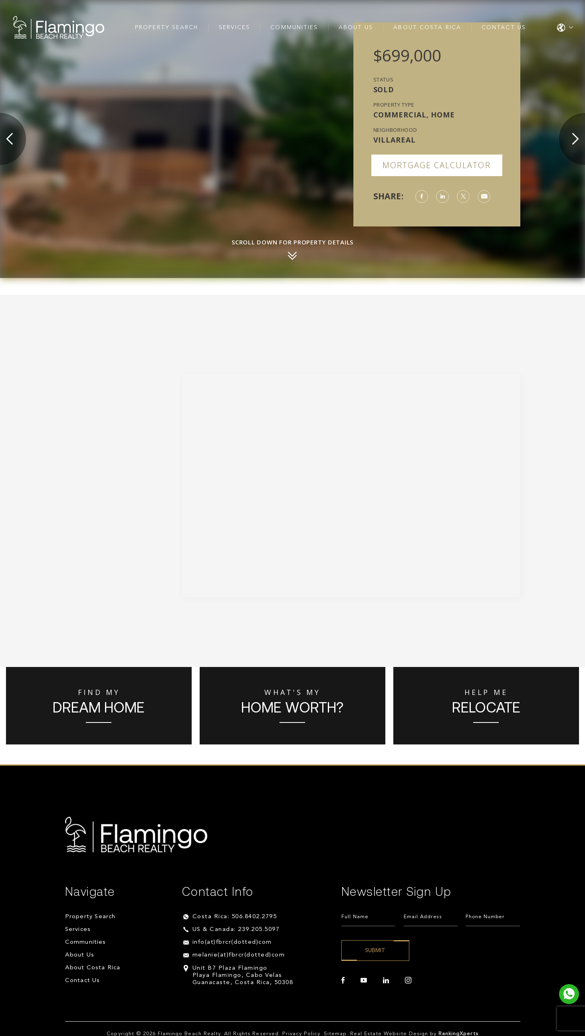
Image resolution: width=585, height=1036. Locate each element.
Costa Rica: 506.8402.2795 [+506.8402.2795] (234, 917)
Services (234, 27)
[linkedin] (386, 980)
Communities (294, 27)
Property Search (166, 27)
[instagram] (408, 980)
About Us (356, 27)
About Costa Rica (427, 27)
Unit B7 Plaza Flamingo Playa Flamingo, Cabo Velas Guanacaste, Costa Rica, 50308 (242, 975)
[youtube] (364, 980)
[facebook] (343, 980)
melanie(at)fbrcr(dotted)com (238, 955)
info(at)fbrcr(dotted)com (232, 942)
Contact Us (504, 27)
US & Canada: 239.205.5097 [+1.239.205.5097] (236, 930)
